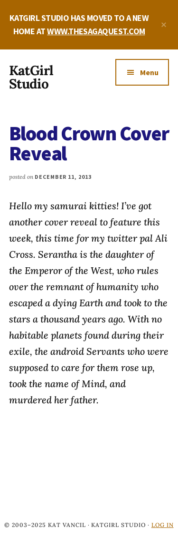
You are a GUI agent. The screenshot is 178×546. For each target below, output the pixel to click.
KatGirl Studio (31, 77)
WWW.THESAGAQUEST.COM (96, 31)
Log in (162, 524)
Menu (149, 72)
